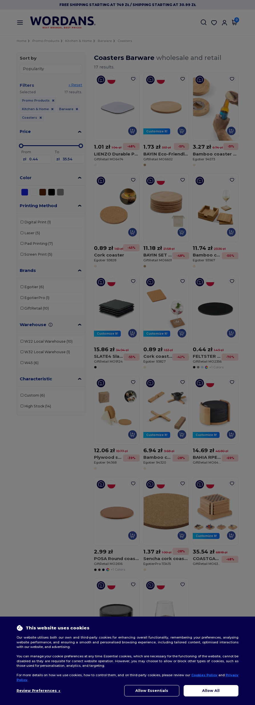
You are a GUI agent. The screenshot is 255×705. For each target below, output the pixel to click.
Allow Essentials (151, 690)
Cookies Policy (204, 675)
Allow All (211, 690)
